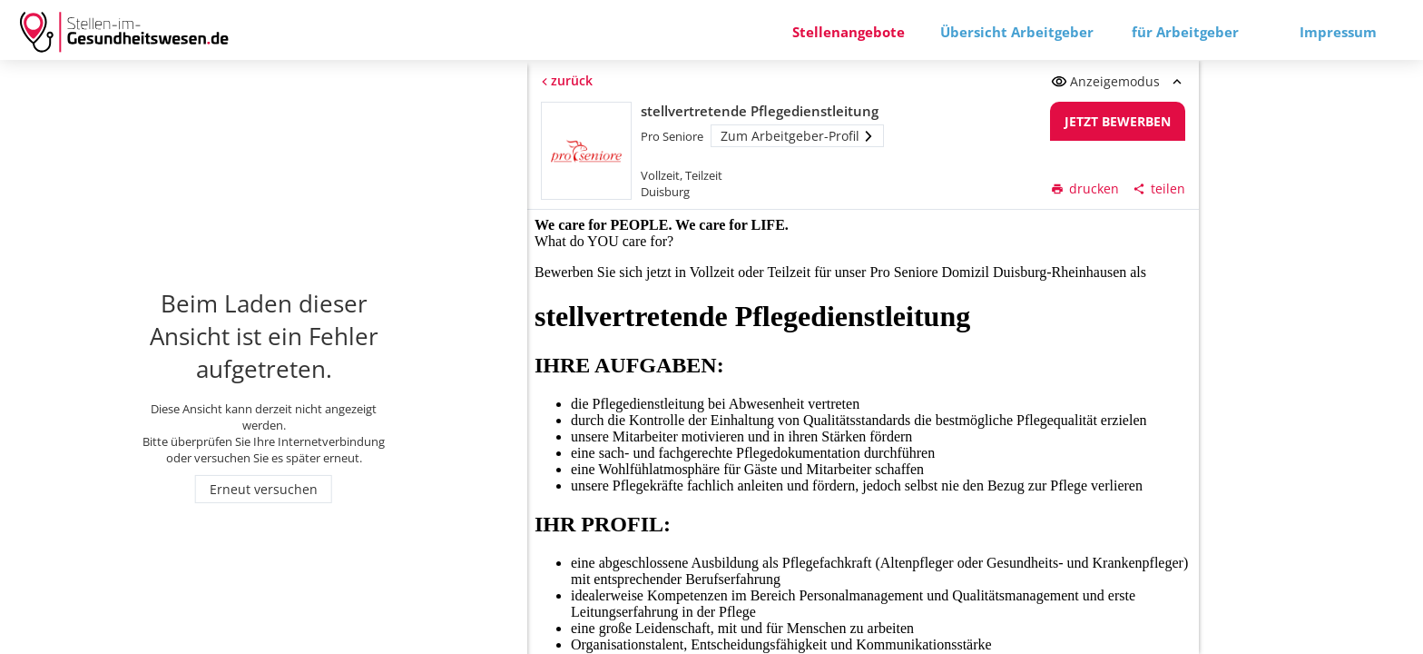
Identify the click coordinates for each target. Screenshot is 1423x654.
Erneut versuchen (264, 489)
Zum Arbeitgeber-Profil (797, 135)
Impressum (1338, 32)
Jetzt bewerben (1118, 121)
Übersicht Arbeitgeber (1017, 32)
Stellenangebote (848, 32)
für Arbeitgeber (1185, 32)
